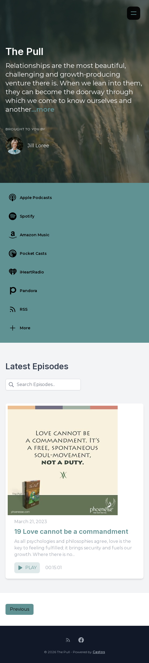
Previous (19, 609)
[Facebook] (81, 640)
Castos (99, 652)
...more (42, 109)
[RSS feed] (67, 640)
